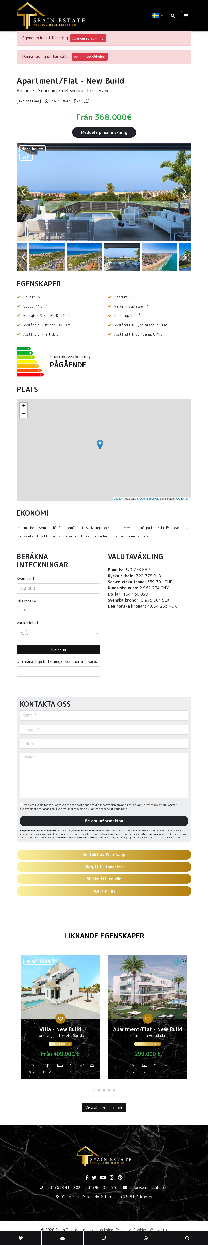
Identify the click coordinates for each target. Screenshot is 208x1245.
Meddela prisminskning (104, 132)
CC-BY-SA (182, 498)
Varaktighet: (28, 623)
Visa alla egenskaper (104, 1107)
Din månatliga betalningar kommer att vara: (57, 661)
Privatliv (123, 1229)
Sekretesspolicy (152, 805)
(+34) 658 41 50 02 (63, 1187)
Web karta (158, 1229)
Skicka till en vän (104, 879)
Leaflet (118, 498)
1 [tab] (94, 1090)
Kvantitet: (26, 578)
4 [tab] (109, 1090)
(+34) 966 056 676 (100, 1187)
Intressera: (27, 600)
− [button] (23, 414)
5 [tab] (114, 1090)
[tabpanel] (60, 1019)
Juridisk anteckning (96, 1229)
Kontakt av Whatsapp (104, 854)
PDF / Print (104, 891)
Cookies (140, 1229)
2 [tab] (99, 1090)
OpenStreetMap (149, 498)
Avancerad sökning (88, 38)
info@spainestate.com (149, 1187)
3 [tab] (104, 1090)
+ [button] (23, 406)
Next (185, 192)
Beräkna (58, 649)
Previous (23, 192)
